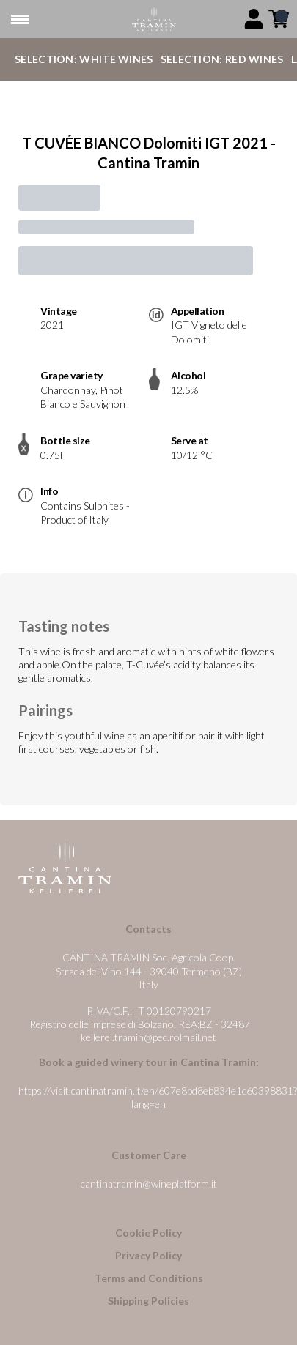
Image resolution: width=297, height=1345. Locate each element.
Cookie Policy (148, 1232)
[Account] (253, 19)
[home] (154, 19)
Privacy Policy (148, 1255)
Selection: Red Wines (222, 59)
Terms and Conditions (149, 1278)
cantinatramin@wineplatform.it (149, 1183)
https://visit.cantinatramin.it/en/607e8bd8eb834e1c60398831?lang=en (157, 1097)
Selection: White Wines (84, 59)
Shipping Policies (148, 1300)
